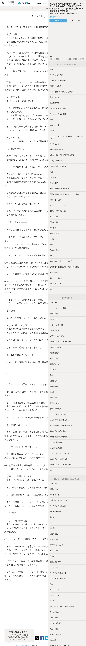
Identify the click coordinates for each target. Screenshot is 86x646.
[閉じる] (31, 632)
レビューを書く (58, 21)
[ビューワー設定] (39, 3)
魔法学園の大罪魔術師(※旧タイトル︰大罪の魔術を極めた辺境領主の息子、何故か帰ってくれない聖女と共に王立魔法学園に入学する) (67, 7)
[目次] (45, 3)
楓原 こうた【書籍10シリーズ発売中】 (64, 14)
